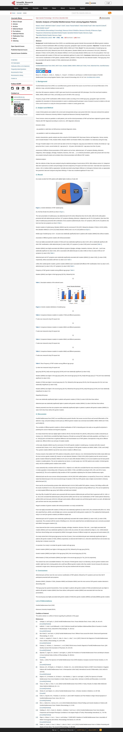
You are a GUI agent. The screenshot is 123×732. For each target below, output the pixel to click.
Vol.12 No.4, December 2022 (60, 18)
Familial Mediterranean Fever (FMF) (45, 65)
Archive (15, 26)
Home (16, 8)
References (39, 619)
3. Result (39, 175)
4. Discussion (41, 414)
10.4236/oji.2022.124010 (45, 37)
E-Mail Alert (14, 60)
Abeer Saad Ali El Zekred (99, 25)
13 (90, 512)
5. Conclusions (41, 571)
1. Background (41, 81)
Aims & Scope (17, 21)
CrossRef (42, 624)
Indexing (15, 41)
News (54, 8)
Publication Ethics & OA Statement (20, 66)
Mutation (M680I (67, 65)
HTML (58, 37)
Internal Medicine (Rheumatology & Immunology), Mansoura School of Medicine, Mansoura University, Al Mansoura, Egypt (68, 30)
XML (62, 37)
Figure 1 (62, 211)
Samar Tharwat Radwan (72, 25)
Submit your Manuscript (67, 730)
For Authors (16, 31)
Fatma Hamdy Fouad (85, 25)
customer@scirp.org (19, 97)
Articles (25, 8)
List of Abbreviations (44, 601)
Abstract (38, 41)
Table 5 (72, 266)
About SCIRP (92, 730)
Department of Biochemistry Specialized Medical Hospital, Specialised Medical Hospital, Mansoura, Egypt (64, 33)
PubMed (48, 624)
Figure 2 (88, 229)
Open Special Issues (17, 46)
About (63, 8)
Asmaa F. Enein (60, 25)
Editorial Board (17, 29)
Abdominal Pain (95, 65)
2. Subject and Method (44, 108)
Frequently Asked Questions (18, 69)
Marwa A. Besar (40, 25)
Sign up (54, 730)
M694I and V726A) (82, 65)
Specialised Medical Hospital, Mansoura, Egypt (48, 35)
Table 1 (60, 223)
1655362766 (17, 102)
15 (108, 532)
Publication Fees (18, 36)
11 (94, 487)
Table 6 (72, 270)
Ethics (14, 38)
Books (45, 8)
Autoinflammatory (104, 65)
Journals (35, 8)
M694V (74, 65)
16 (53, 541)
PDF (54, 37)
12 (56, 499)
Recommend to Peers (17, 72)
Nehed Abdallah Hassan (42, 28)
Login (108, 3)
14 (56, 523)
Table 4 (69, 259)
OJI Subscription (15, 63)
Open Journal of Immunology (43, 18)
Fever (88, 65)
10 (45, 481)
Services (72, 8)
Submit (82, 8)
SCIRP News (81, 730)
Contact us (14, 78)
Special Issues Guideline (19, 53)
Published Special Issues (19, 50)
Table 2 (99, 244)
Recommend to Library (17, 75)
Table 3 (52, 253)
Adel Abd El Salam (50, 25)
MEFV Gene (59, 65)
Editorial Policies (18, 33)
